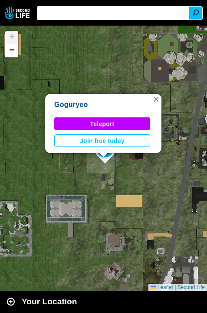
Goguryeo (71, 104)
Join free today (102, 140)
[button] (156, 99)
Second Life (18, 13)
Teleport (102, 123)
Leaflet (162, 287)
